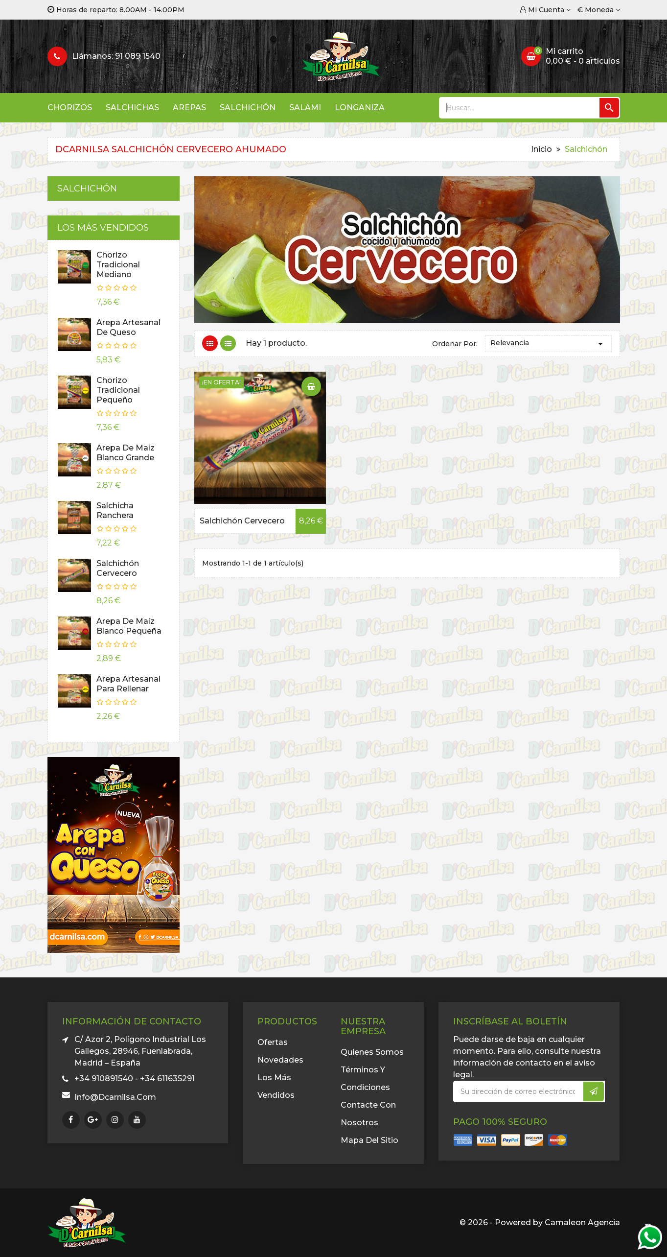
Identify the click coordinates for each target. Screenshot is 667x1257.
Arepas (189, 107)
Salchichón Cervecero (117, 568)
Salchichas (132, 107)
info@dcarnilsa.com (115, 1097)
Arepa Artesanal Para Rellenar (128, 683)
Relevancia (548, 344)
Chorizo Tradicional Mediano (118, 264)
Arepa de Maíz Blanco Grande (125, 452)
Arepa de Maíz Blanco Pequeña (128, 626)
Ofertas (272, 1042)
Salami (305, 107)
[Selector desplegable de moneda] (598, 10)
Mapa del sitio (369, 1140)
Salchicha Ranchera (115, 510)
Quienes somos (372, 1052)
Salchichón (248, 107)
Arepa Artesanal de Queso (128, 327)
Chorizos (69, 107)
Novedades (280, 1060)
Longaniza (360, 107)
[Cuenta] (545, 10)
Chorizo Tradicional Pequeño (118, 390)
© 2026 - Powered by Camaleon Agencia (540, 1222)
